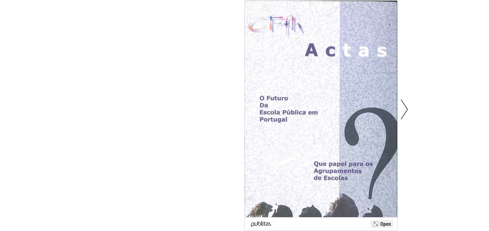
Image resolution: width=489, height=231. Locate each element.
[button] (404, 109)
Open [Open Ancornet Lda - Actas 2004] (385, 224)
